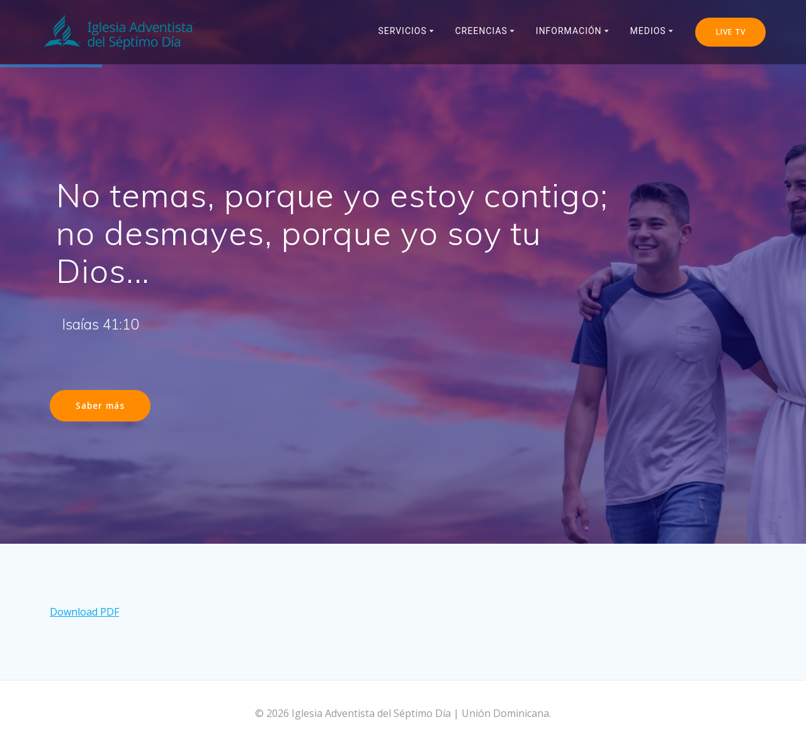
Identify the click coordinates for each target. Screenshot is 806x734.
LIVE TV (731, 31)
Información (569, 31)
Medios (648, 31)
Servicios (402, 31)
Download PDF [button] (84, 602)
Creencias (481, 31)
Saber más (100, 405)
